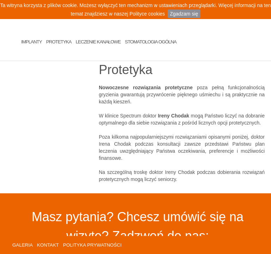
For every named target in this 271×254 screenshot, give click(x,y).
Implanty (31, 41)
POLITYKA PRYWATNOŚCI (92, 245)
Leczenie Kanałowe (98, 41)
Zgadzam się (184, 14)
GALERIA (22, 245)
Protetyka (59, 41)
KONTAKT (48, 245)
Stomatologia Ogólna (150, 41)
